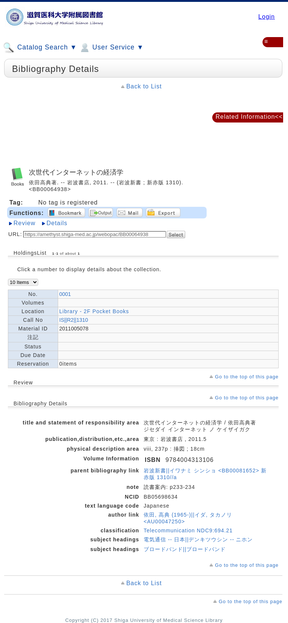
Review (24, 223)
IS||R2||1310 (73, 320)
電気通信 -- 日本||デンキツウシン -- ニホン (198, 539)
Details (57, 223)
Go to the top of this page (247, 376)
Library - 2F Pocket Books (94, 311)
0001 (65, 294)
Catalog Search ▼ (40, 47)
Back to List (144, 86)
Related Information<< (249, 117)
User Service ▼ (111, 47)
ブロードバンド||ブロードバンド (185, 549)
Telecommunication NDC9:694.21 (188, 530)
